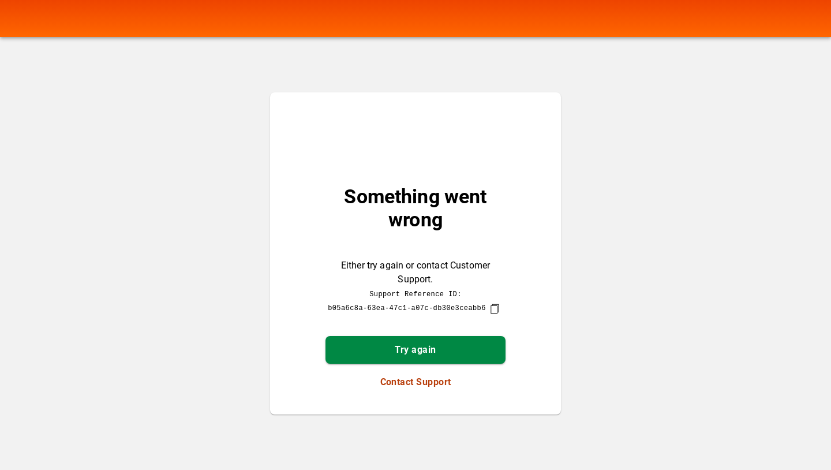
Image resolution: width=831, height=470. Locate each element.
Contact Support (415, 381)
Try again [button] (415, 349)
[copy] (494, 309)
